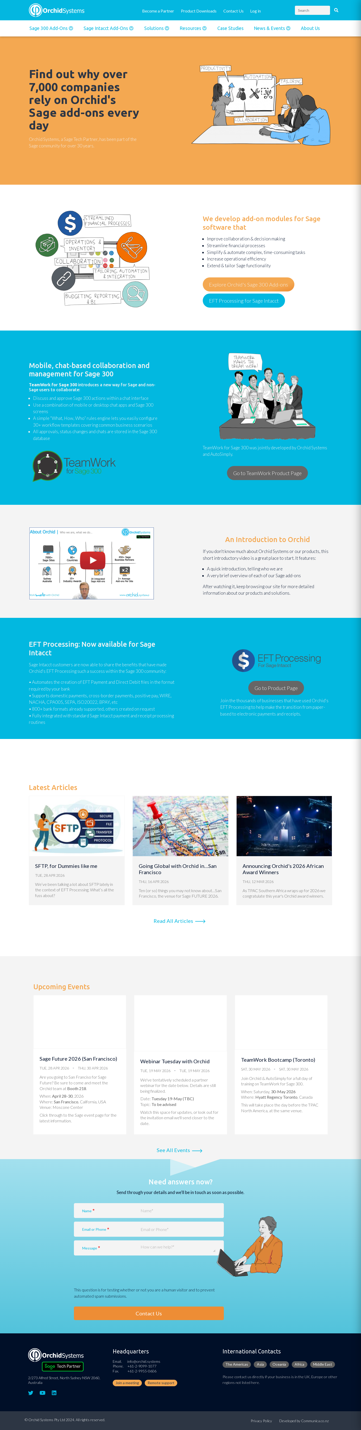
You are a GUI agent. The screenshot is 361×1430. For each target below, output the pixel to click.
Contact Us (233, 10)
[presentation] (113, 1276)
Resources (191, 28)
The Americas (236, 1364)
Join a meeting (127, 1383)
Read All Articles (173, 921)
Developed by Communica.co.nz (304, 1421)
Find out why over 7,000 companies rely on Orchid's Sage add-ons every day (84, 99)
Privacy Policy (261, 1421)
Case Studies (230, 28)
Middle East (322, 1364)
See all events (173, 1150)
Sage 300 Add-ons (49, 28)
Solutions (154, 28)
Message (89, 1248)
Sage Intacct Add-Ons (106, 28)
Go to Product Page (276, 688)
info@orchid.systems (143, 1361)
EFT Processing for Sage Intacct (244, 300)
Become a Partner (158, 10)
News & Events (270, 28)
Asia (260, 1364)
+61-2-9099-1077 (141, 1366)
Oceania (279, 1364)
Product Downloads (199, 10)
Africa (299, 1364)
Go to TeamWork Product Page (267, 473)
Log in (255, 10)
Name (87, 1211)
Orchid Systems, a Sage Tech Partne (62, 139)
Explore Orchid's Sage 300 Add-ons (248, 284)
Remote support (161, 1383)
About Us (310, 28)
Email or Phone (94, 1229)
